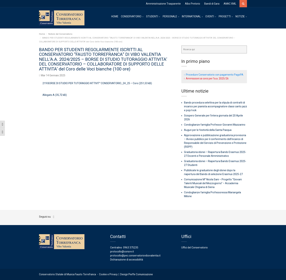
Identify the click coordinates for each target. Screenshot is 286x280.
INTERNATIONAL (191, 16)
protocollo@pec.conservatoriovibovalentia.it (135, 255)
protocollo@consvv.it (122, 251)
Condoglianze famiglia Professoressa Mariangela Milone (212, 194)
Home (42, 34)
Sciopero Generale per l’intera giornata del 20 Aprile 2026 (213, 117)
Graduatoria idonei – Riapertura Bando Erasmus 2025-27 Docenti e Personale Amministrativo (215, 154)
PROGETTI (225, 16)
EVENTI (210, 16)
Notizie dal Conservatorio (60, 34)
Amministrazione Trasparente (163, 3)
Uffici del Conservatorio (194, 247)
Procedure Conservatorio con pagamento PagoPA (214, 74)
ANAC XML (230, 3)
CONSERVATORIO (131, 16)
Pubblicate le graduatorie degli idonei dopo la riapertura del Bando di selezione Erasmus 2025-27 (213, 172)
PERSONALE (170, 16)
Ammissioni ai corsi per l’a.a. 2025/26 (207, 78)
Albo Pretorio (192, 3)
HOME (114, 16)
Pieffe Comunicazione (140, 274)
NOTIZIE (240, 16)
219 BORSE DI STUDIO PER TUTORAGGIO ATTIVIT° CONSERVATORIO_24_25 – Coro (90, 83)
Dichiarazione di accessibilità (126, 259)
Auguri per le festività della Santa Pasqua (207, 130)
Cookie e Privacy (108, 274)
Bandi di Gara (211, 3)
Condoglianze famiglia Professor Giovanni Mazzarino (214, 124)
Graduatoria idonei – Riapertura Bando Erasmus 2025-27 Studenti (215, 163)
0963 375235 (130, 247)
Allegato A (48, 94)
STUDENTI (152, 16)
